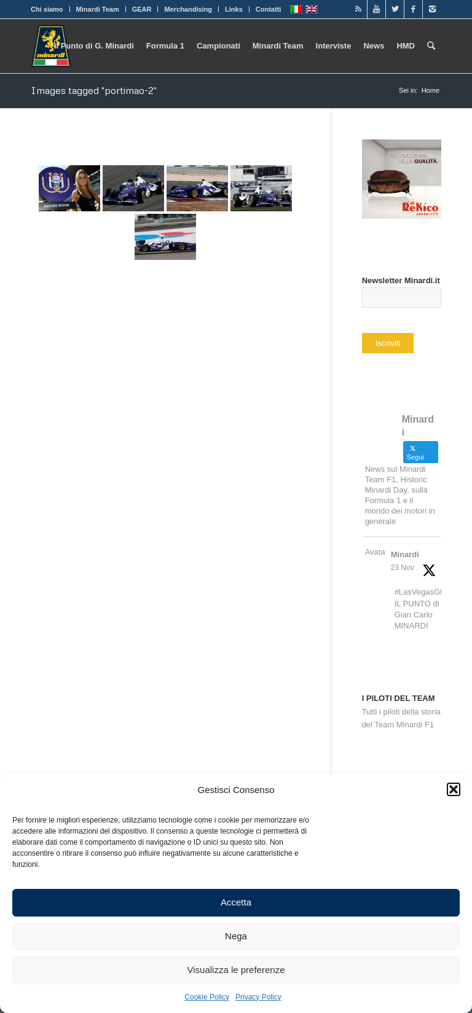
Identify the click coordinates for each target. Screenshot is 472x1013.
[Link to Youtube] (376, 9)
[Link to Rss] (358, 9)
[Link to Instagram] (432, 9)
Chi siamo (47, 9)
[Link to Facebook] (413, 9)
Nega (236, 936)
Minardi (405, 554)
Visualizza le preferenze (236, 969)
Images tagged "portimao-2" (94, 90)
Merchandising (188, 9)
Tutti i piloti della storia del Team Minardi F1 (401, 711)
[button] (453, 789)
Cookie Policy (206, 997)
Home (430, 90)
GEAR (142, 9)
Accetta (236, 902)
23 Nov (402, 567)
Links (234, 9)
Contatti (268, 9)
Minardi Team (97, 9)
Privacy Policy (258, 997)
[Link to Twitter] (395, 9)
